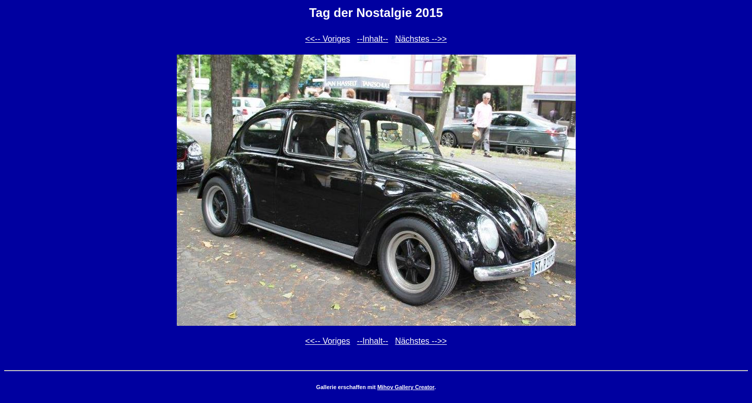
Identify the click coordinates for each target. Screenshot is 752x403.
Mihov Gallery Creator (406, 387)
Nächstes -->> (420, 38)
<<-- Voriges (327, 38)
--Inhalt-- (372, 38)
